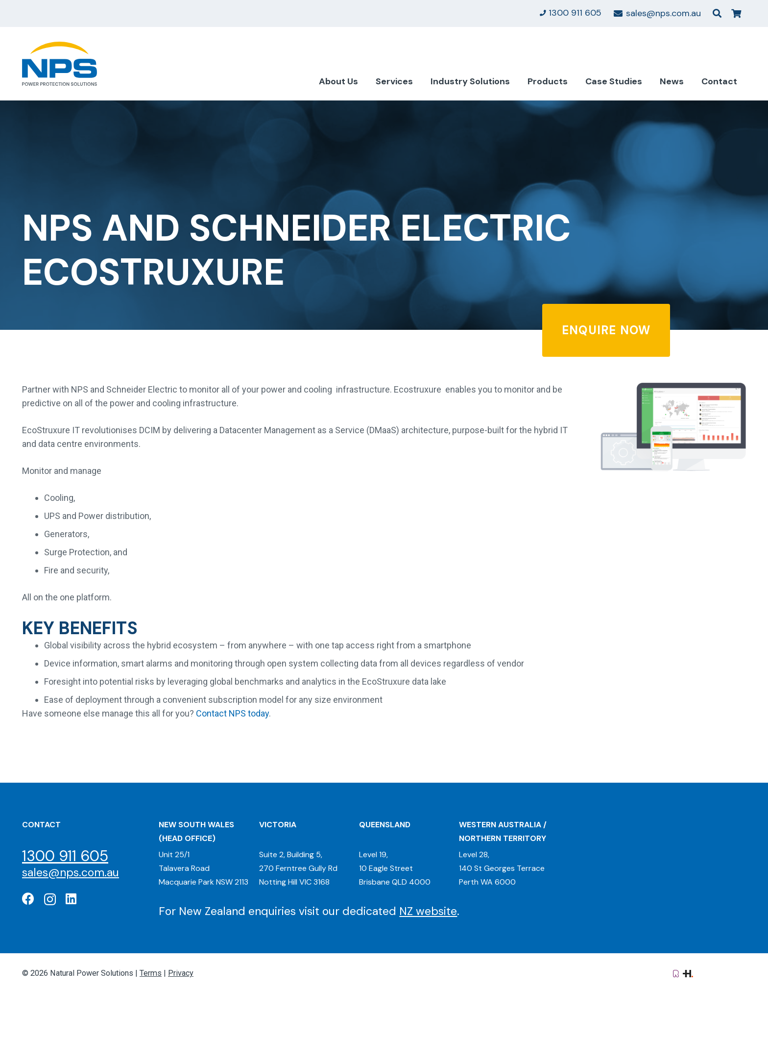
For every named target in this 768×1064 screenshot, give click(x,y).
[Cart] (736, 13)
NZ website (428, 911)
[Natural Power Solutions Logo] (59, 64)
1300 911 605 (65, 856)
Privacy (180, 973)
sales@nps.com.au (70, 872)
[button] (717, 13)
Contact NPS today (232, 713)
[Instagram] (50, 899)
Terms (151, 973)
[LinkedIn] (71, 898)
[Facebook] (28, 898)
